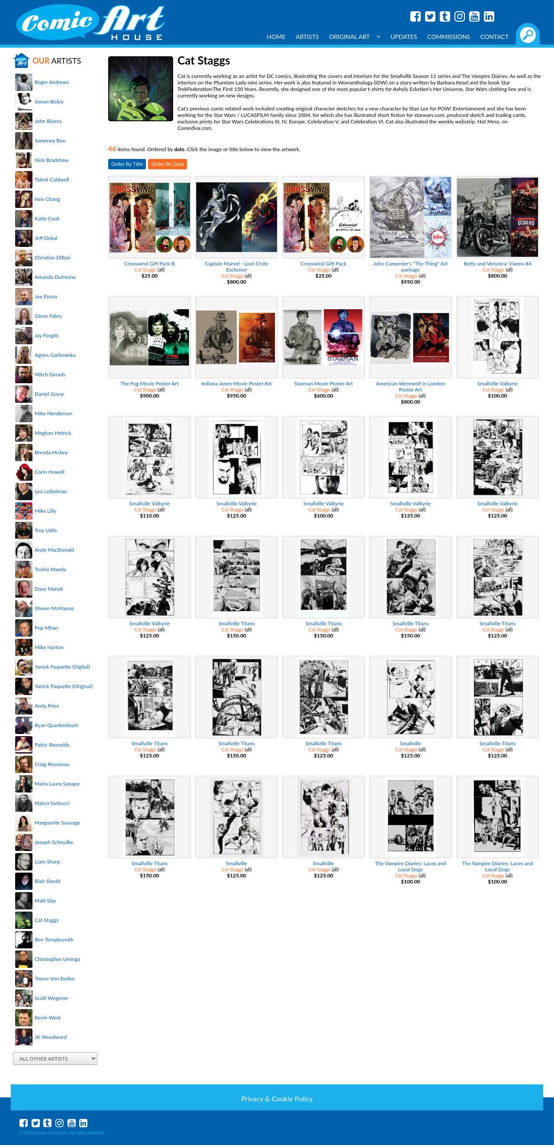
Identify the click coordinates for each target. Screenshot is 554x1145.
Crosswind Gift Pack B (149, 263)
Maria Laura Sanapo (57, 783)
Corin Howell (49, 472)
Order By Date (167, 164)
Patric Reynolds (52, 744)
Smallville (410, 743)
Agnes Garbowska (55, 355)
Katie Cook (47, 218)
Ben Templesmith (54, 939)
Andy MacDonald (54, 550)
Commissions (448, 36)
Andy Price (47, 705)
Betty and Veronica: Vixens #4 (497, 263)
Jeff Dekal (46, 238)
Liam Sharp (47, 861)
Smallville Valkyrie (497, 383)
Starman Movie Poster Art (323, 383)
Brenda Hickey (51, 452)
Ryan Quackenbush (56, 725)
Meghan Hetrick (53, 433)
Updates (403, 36)
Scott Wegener (51, 998)
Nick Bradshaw (52, 160)
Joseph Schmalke (54, 842)
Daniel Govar (49, 394)
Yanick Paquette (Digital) (62, 666)
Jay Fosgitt (46, 335)
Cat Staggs (46, 920)
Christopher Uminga (57, 959)
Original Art (354, 36)
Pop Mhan (46, 627)
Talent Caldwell (52, 179)
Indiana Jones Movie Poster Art (236, 383)
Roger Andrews (52, 82)
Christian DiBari (53, 257)
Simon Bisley (49, 101)
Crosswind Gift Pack (324, 263)
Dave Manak (49, 588)
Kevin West (48, 1017)
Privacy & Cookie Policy (276, 1098)
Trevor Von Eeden (54, 978)
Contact (494, 36)
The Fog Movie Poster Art (149, 383)
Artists (307, 36)
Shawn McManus (54, 608)
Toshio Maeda (50, 569)
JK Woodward (51, 1037)
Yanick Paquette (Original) (64, 686)
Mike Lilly (45, 511)
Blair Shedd (47, 881)
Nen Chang (47, 199)
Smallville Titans (237, 623)
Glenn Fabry (48, 316)
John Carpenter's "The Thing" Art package (410, 266)
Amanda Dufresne (55, 277)
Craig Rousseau (52, 764)
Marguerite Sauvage (57, 822)
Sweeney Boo (50, 140)
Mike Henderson (53, 413)
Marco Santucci (52, 803)
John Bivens (48, 121)
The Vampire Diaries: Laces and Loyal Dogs (410, 866)
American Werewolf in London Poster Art (410, 386)
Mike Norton (49, 647)
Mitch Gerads (50, 374)
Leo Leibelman (51, 491)
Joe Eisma (46, 296)
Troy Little (46, 530)
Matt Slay (45, 900)
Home (276, 36)
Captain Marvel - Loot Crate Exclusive (236, 266)
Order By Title (127, 164)
